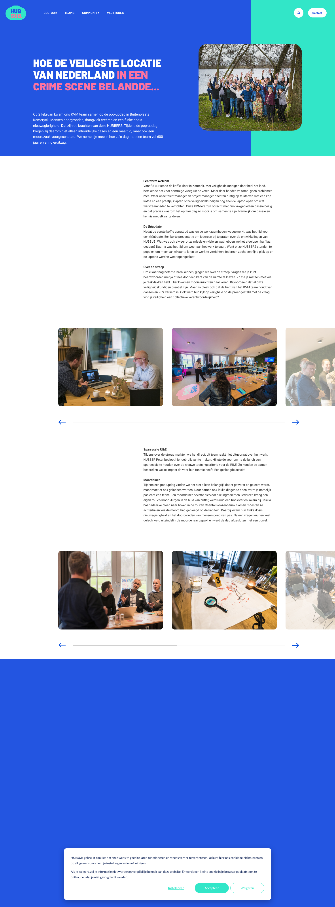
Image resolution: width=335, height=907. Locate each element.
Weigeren (247, 888)
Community (90, 13)
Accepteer (212, 888)
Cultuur (50, 13)
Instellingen (176, 888)
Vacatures (115, 13)
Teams (69, 13)
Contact (317, 13)
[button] (62, 422)
